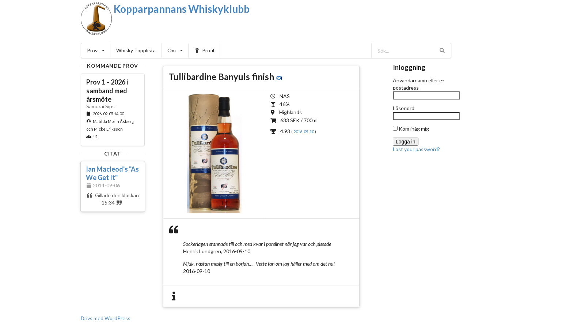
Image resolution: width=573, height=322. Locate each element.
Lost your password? (416, 149)
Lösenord (403, 108)
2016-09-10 (304, 131)
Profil (204, 50)
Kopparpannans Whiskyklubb (182, 9)
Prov (96, 50)
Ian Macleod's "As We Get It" (112, 173)
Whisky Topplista (136, 50)
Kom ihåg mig (411, 129)
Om (175, 50)
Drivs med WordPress (105, 318)
